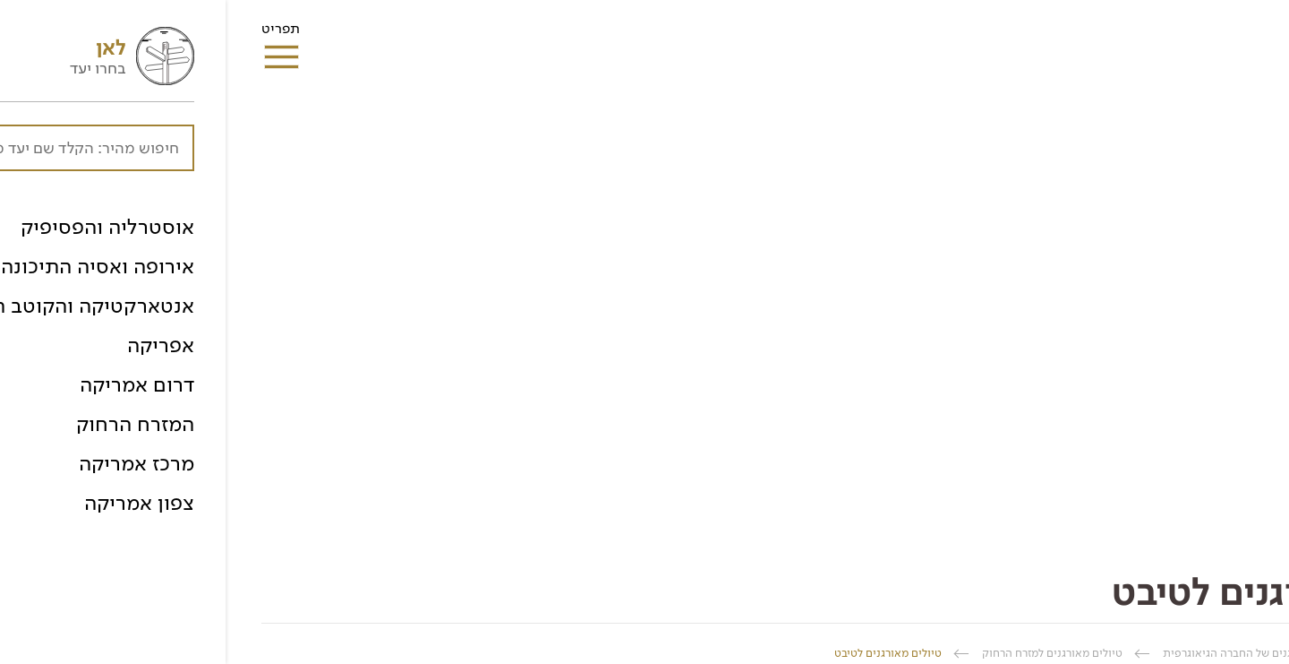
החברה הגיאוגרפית (1208, 652)
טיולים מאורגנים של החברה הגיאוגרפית (1030, 652)
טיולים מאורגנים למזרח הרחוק (826, 652)
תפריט (55, 34)
